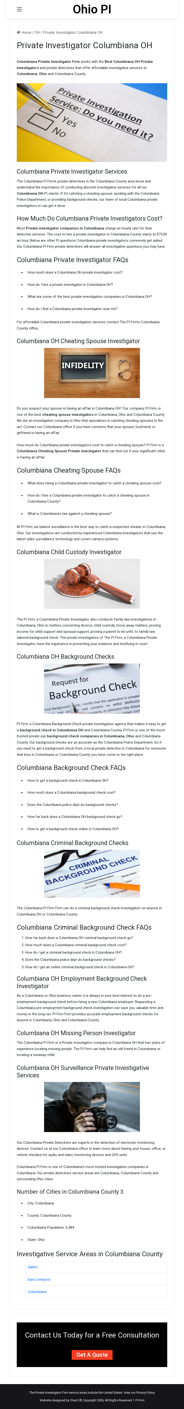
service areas (78, 1392)
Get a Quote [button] (92, 1354)
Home (24, 32)
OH (37, 32)
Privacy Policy (145, 1392)
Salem (33, 1267)
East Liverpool (39, 1279)
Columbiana (37, 1292)
